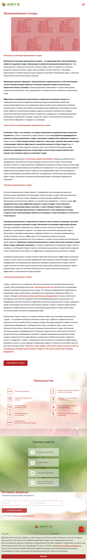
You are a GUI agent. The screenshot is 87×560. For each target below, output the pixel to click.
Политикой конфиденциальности (23, 516)
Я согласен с (19, 516)
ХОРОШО (43, 556)
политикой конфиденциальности (67, 546)
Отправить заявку (14, 510)
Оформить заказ (15, 363)
